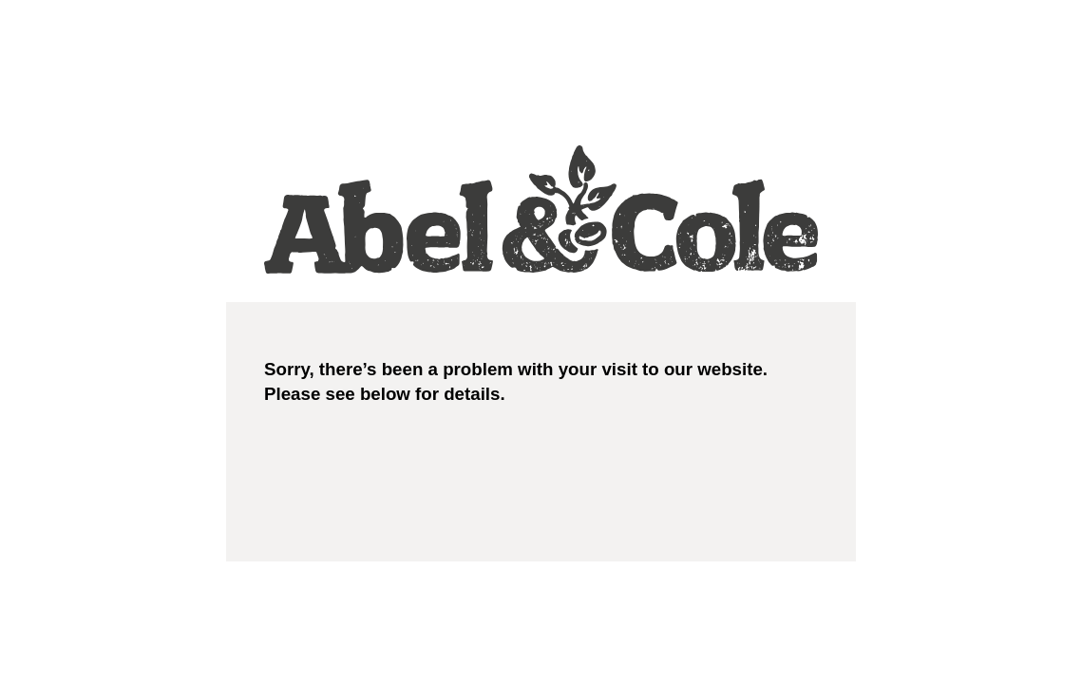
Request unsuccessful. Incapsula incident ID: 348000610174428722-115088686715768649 (541, 342)
